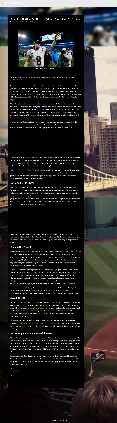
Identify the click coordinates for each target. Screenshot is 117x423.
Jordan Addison (39, 308)
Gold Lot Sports (15, 3)
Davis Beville (28, 323)
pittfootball (15, 371)
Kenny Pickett (34, 97)
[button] (11, 25)
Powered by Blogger (58, 420)
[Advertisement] (45, 142)
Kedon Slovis (23, 326)
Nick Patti (19, 323)
